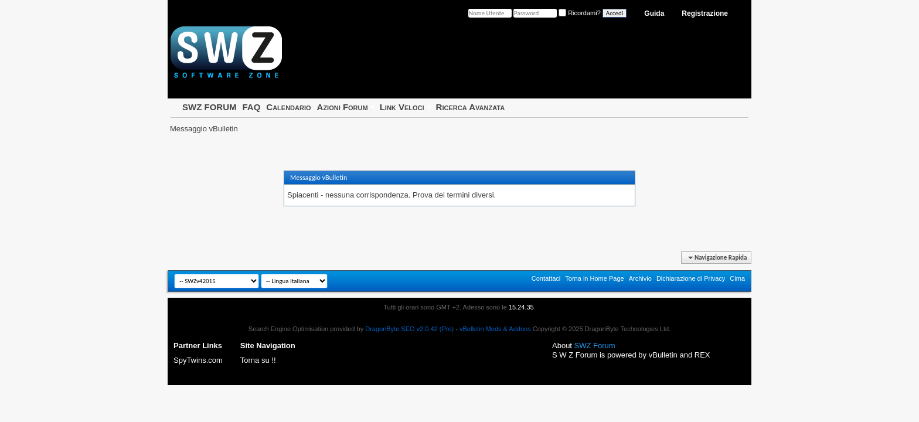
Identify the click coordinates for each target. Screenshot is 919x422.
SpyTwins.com (198, 360)
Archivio (640, 278)
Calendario (288, 107)
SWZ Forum (594, 345)
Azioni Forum (342, 107)
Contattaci (546, 278)
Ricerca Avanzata (470, 107)
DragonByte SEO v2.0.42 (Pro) (409, 328)
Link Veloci (402, 107)
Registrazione (705, 13)
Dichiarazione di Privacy (690, 278)
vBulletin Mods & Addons (495, 328)
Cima (737, 278)
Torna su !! (258, 360)
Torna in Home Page (594, 278)
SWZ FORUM (209, 107)
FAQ (251, 107)
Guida (654, 13)
